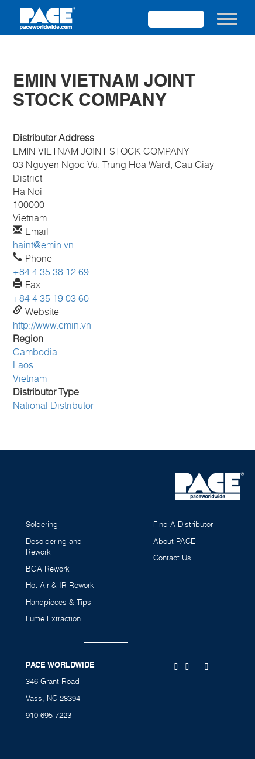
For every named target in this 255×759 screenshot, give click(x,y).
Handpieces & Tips (58, 602)
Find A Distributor (183, 524)
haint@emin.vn (43, 245)
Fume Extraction (53, 618)
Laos (23, 365)
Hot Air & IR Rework (60, 585)
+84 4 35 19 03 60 (51, 298)
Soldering (42, 524)
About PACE (174, 541)
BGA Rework (48, 568)
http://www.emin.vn (52, 325)
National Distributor (53, 405)
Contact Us (172, 557)
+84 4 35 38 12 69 (51, 272)
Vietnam (30, 378)
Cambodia (35, 352)
